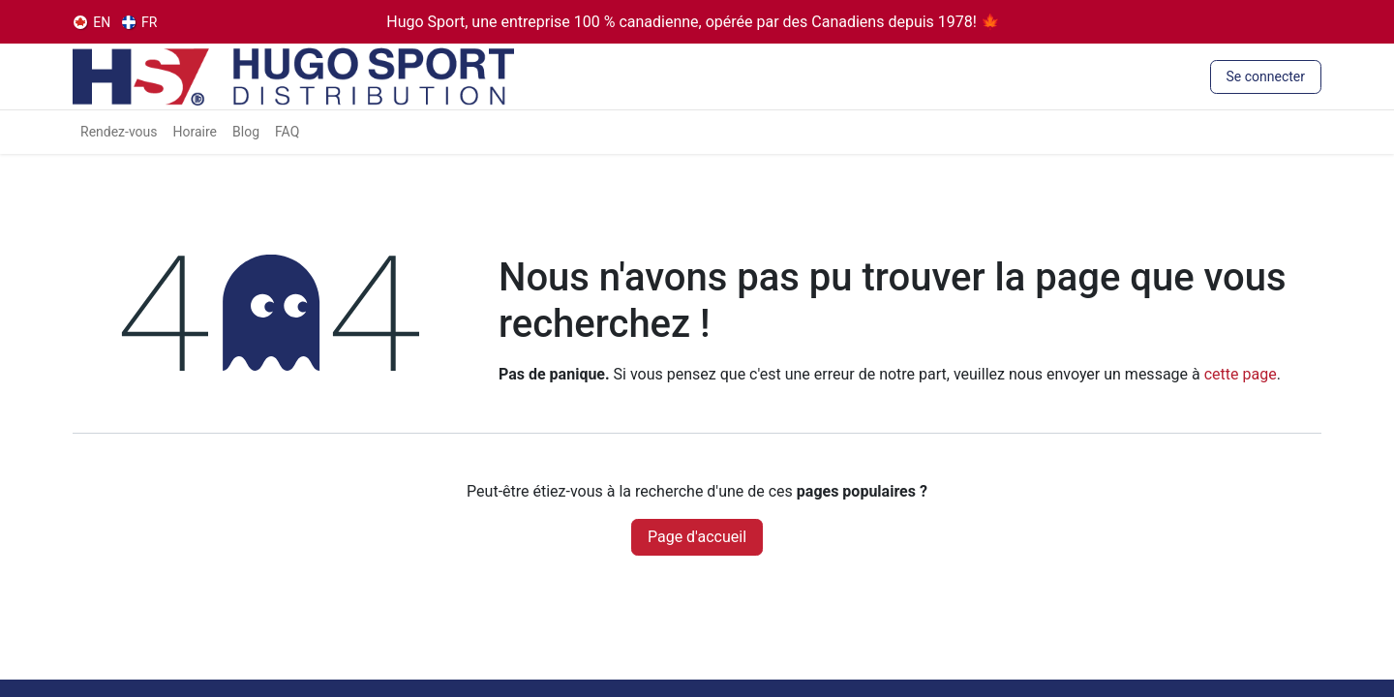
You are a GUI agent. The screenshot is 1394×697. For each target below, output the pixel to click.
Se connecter (1266, 76)
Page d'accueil (697, 537)
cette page (1240, 374)
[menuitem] (92, 22)
